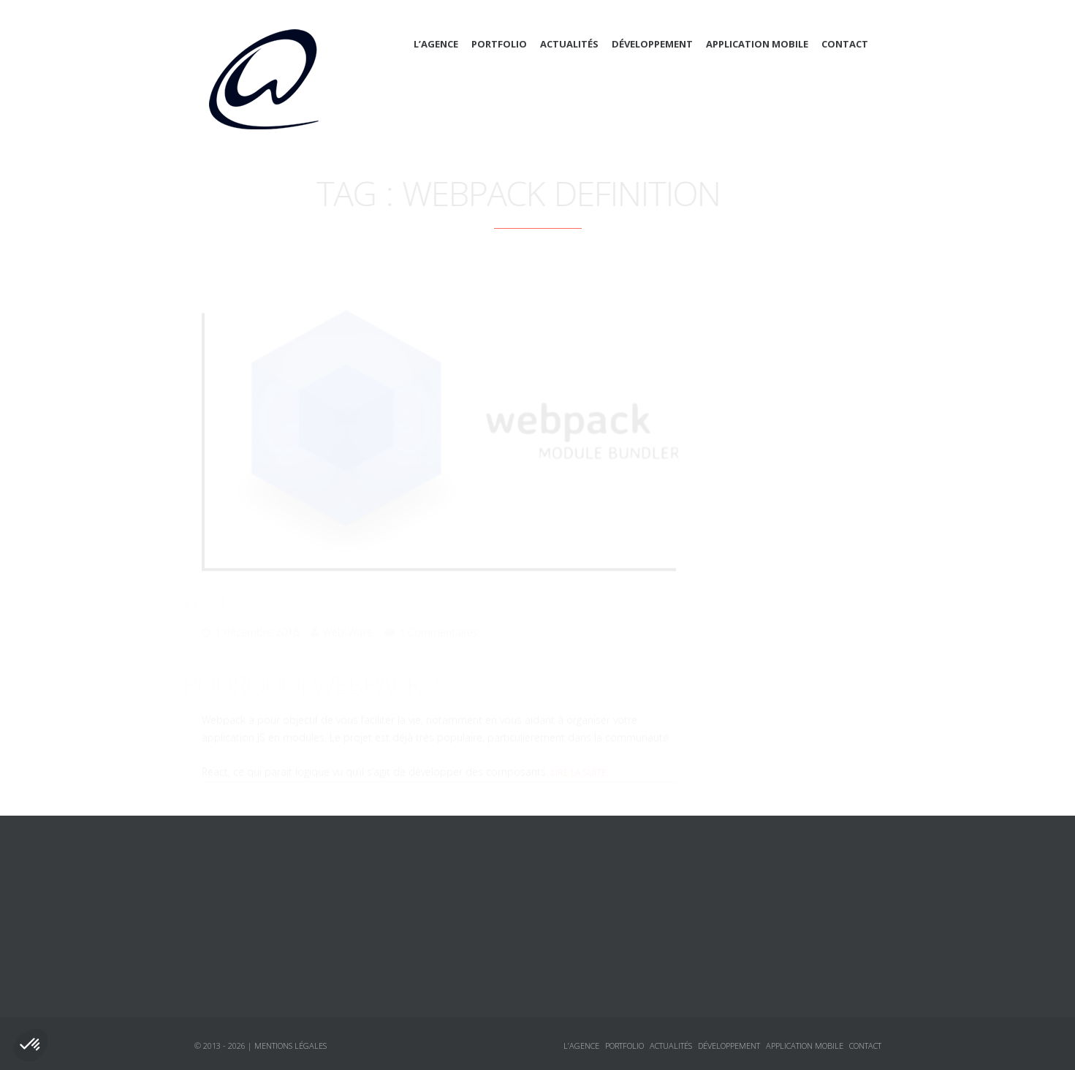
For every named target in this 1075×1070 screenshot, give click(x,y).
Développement (652, 43)
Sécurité (751, 532)
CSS (739, 427)
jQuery (746, 506)
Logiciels (738, 585)
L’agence (436, 43)
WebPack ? (246, 580)
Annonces (740, 559)
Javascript (755, 480)
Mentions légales (290, 1045)
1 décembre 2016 (257, 612)
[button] (30, 1045)
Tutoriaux (740, 611)
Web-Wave (348, 612)
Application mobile (757, 43)
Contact (844, 43)
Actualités (569, 43)
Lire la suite (579, 752)
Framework (758, 453)
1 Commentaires (438, 612)
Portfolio (499, 43)
